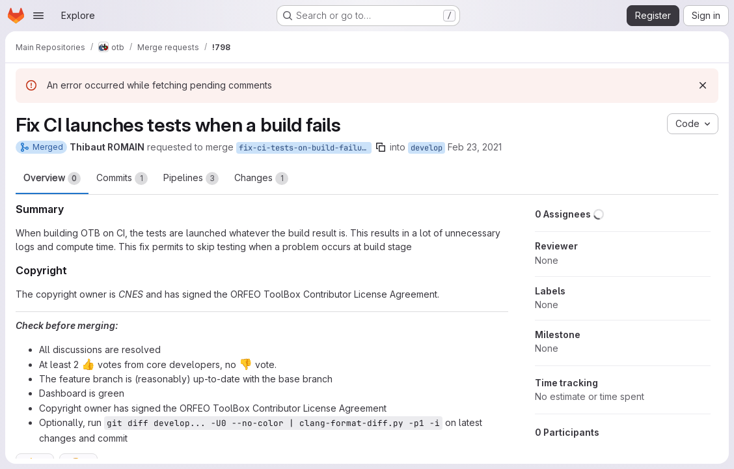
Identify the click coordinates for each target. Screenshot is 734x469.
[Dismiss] (703, 85)
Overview (52, 178)
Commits (122, 178)
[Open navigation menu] (38, 15)
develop (426, 148)
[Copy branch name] (380, 147)
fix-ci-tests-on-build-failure (305, 148)
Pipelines (191, 178)
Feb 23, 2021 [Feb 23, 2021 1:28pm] (475, 146)
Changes (261, 178)
